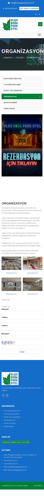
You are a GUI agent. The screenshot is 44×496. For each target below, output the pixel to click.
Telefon (5, 317)
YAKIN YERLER (9, 108)
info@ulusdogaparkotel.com (21, 3)
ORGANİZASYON (32, 57)
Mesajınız (6, 334)
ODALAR (6, 437)
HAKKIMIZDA (8, 406)
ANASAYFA (8, 57)
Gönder (22, 352)
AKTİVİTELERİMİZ (10, 102)
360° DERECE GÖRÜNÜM (29, 8)
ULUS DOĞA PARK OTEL (13, 78)
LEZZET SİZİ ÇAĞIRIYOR (13, 90)
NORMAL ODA (16, 442)
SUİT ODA (25, 442)
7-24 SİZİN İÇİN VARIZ (12, 84)
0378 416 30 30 (10, 8)
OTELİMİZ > (20, 57)
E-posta (4, 326)
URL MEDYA (38, 486)
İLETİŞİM (6, 450)
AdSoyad (5, 309)
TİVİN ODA (6, 442)
